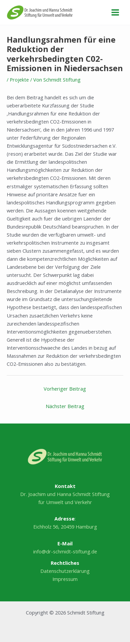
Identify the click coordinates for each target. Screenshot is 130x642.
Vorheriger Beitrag (65, 388)
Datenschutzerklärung (65, 570)
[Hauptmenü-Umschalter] (115, 12)
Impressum (65, 579)
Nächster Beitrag (65, 406)
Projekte (19, 79)
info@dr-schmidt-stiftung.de (65, 551)
